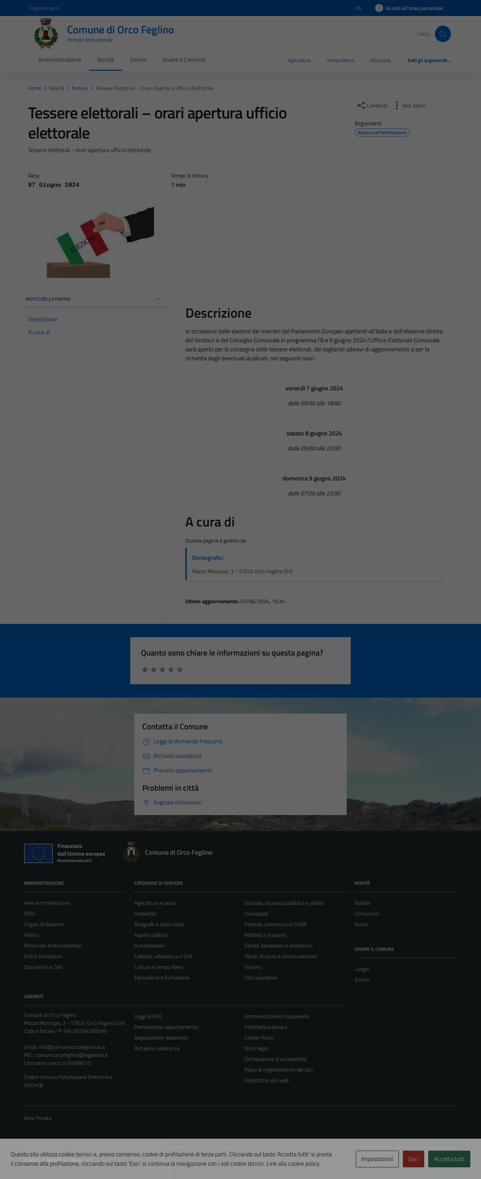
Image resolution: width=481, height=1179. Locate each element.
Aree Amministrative (47, 903)
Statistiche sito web (267, 1080)
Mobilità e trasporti (265, 935)
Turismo (253, 967)
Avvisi (361, 924)
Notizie (362, 903)
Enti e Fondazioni (43, 956)
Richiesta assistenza (156, 1048)
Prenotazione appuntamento (166, 1027)
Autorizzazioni (149, 945)
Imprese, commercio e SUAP (276, 924)
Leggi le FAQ (148, 1016)
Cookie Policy (259, 1038)
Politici (31, 935)
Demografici (207, 557)
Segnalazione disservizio (161, 1038)
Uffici (29, 913)
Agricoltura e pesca (155, 903)
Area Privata (37, 1118)
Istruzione (380, 60)
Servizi (138, 59)
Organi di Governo (44, 924)
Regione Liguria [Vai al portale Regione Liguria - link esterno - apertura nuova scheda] (45, 7)
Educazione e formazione (161, 977)
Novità (105, 59)
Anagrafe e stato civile (159, 924)
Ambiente (145, 913)
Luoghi (362, 969)
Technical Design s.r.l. (69, 1160)
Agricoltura (299, 60)
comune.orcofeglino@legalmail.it (71, 1055)
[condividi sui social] (372, 105)
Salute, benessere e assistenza (279, 945)
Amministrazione (59, 59)
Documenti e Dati (43, 967)
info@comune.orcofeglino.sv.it (72, 1047)
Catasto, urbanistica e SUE (163, 956)
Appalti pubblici (151, 935)
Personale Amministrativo (53, 945)
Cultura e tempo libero (158, 967)
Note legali (257, 1048)
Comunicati (367, 913)
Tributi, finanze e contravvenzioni (281, 956)
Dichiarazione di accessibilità (276, 1059)
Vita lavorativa (261, 977)
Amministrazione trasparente (277, 1016)
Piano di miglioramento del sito (279, 1070)
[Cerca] (443, 34)
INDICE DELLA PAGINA (93, 299)
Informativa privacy (266, 1027)
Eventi (362, 979)
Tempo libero (340, 60)
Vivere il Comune (184, 59)
